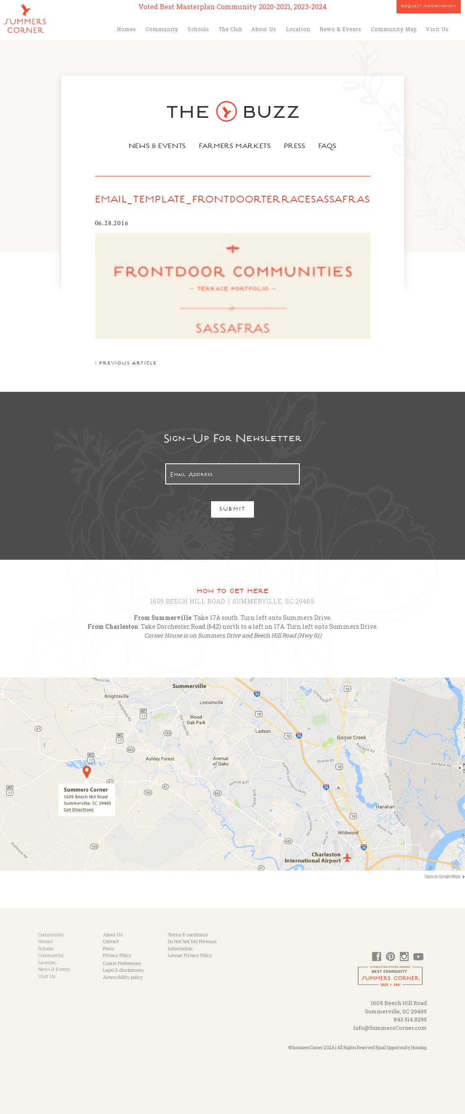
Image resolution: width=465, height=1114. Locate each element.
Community (161, 29)
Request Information (428, 7)
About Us (264, 29)
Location (298, 29)
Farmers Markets (235, 146)
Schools (198, 29)
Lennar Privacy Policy (190, 955)
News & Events (341, 29)
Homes (126, 29)
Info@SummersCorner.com (390, 1028)
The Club (230, 29)
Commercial (50, 955)
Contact (111, 941)
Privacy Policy (117, 955)
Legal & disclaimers (123, 970)
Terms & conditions (188, 934)
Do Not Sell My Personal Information (192, 945)
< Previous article (126, 363)
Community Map (394, 29)
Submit (232, 510)
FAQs (329, 146)
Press (296, 146)
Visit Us (437, 29)
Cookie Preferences (122, 963)
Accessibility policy (123, 977)
